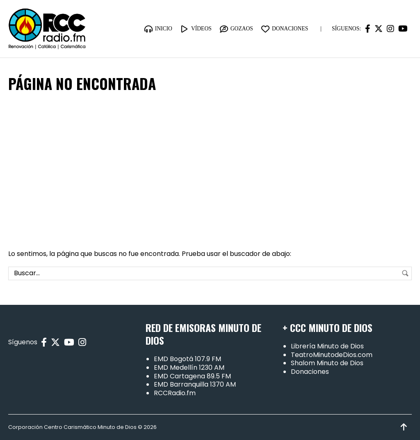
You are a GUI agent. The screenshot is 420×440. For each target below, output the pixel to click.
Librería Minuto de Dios (327, 346)
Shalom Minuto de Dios (327, 363)
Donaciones (310, 371)
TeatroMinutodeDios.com (331, 354)
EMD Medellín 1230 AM (189, 367)
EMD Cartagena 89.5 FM (192, 376)
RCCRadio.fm (175, 393)
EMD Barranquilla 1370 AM (195, 384)
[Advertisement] (210, 187)
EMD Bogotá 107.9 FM (187, 359)
